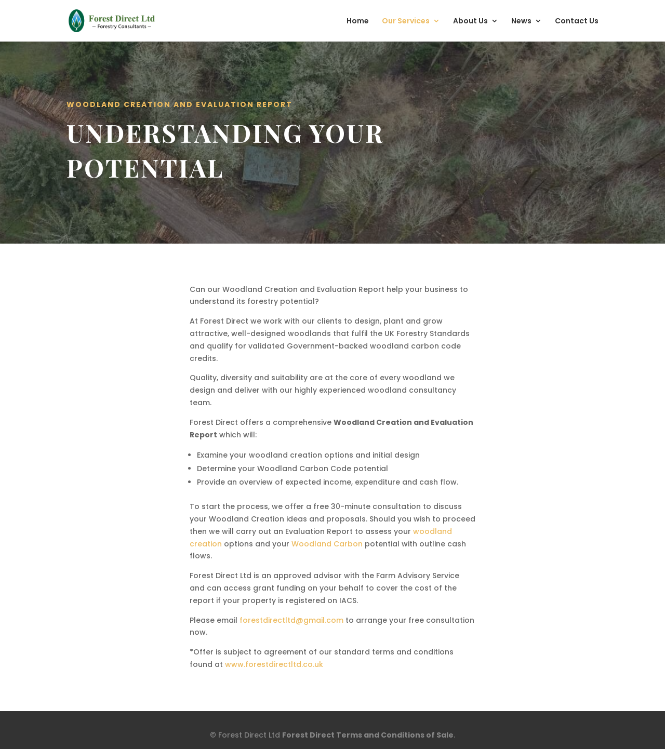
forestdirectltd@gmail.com (291, 620)
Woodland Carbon (327, 544)
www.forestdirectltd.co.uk (274, 664)
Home (358, 21)
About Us (470, 21)
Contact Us (576, 21)
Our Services (406, 21)
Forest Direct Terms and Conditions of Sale (368, 735)
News (521, 21)
